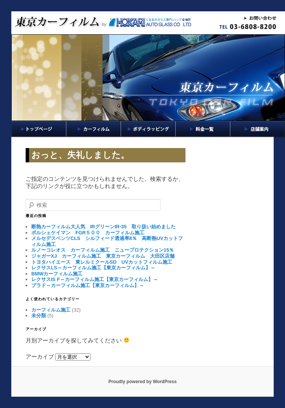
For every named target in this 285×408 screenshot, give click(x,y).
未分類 (38, 315)
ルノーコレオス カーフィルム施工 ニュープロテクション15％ (102, 250)
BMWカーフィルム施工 (57, 274)
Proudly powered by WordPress (142, 381)
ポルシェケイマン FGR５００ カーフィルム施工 (87, 232)
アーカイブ (40, 356)
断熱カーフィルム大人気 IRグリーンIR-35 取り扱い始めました (103, 226)
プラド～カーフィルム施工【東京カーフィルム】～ (87, 285)
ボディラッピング (148, 129)
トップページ (38, 129)
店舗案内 (257, 129)
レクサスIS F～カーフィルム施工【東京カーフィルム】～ (94, 279)
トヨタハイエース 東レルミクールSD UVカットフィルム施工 (101, 262)
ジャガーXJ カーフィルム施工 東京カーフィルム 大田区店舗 (103, 256)
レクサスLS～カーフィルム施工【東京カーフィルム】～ (93, 267)
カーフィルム (93, 129)
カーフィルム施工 (50, 310)
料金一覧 (203, 129)
